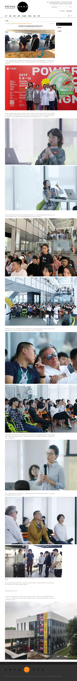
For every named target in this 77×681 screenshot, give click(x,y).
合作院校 (24, 16)
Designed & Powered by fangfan (55, 676)
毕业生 (30, 16)
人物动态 (59, 31)
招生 (34, 16)
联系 (38, 16)
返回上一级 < (52, 23)
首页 (6, 23)
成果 (18, 16)
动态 (10, 16)
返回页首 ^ (7, 663)
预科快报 (9, 23)
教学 (14, 16)
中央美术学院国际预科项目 (16, 7)
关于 (6, 16)
